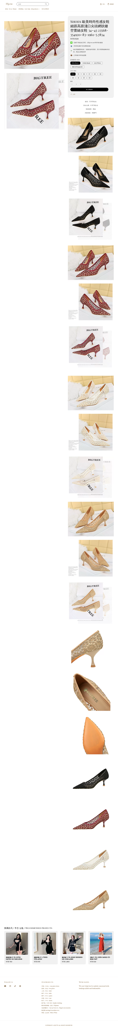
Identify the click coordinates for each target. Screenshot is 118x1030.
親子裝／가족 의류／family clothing (52, 1003)
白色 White (97, 63)
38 (95, 74)
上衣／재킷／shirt (47, 991)
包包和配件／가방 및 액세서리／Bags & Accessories (56, 1008)
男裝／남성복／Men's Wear (49, 1012)
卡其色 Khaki (86, 63)
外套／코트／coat (46, 998)
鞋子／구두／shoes (47, 1000)
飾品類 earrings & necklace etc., (51, 1010)
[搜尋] (46, 4)
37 (89, 74)
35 (78, 74)
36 (84, 74)
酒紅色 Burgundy (77, 67)
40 (73, 78)
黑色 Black (75, 63)
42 (84, 78)
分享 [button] (72, 94)
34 (73, 74)
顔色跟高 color (75, 60)
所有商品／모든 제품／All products (29, 9)
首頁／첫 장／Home (11, 9)
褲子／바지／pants (47, 996)
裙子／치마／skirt (47, 993)
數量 (71, 81)
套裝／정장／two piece (48, 988)
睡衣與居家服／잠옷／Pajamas (50, 1005)
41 (78, 78)
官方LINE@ (45, 9)
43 (89, 78)
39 (100, 74)
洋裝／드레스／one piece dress (50, 986)
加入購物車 (89, 89)
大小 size (73, 71)
